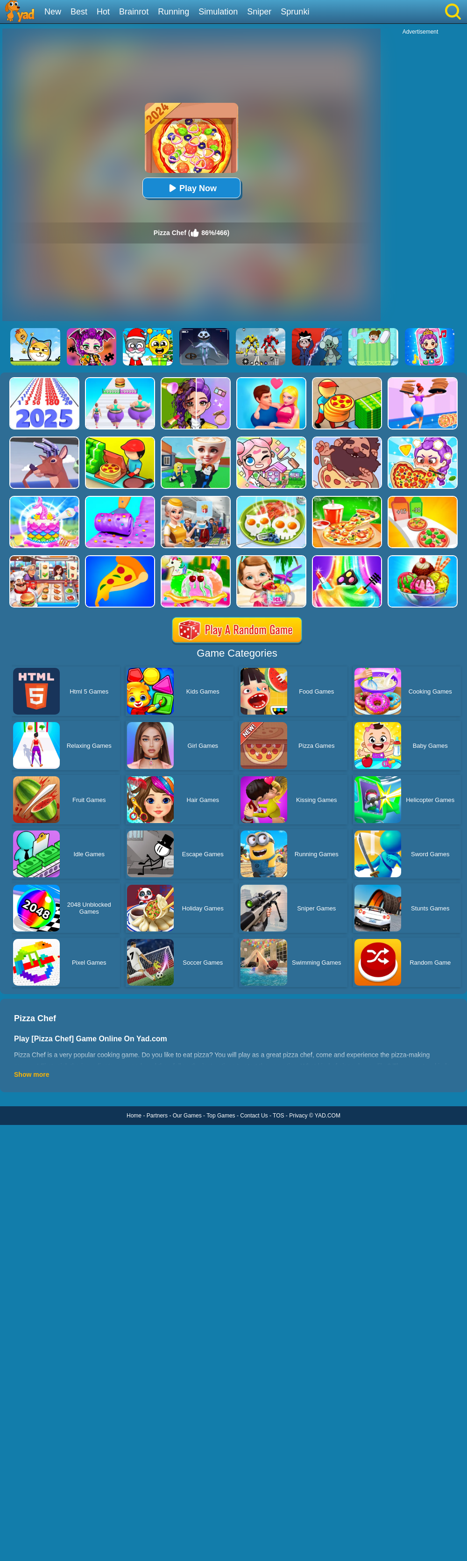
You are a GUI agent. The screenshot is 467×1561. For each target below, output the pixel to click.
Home (134, 1115)
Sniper (259, 11)
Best (79, 11)
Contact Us (254, 1115)
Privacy (298, 1115)
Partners (157, 1115)
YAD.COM (327, 1115)
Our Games (187, 1115)
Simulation (218, 11)
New (52, 11)
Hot (103, 11)
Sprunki (295, 11)
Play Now (191, 188)
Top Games (220, 1115)
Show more (31, 1074)
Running (173, 11)
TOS (278, 1115)
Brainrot (134, 11)
